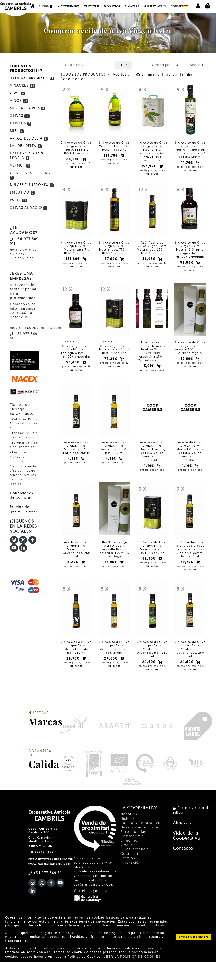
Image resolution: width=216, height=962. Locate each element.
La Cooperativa (68, 6)
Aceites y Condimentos (32, 78)
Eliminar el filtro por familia (164, 74)
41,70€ (187, 163)
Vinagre (127, 845)
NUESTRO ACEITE (155, 6)
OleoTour (91, 6)
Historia (127, 819)
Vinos (19, 101)
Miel (17, 131)
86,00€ (73, 159)
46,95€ (149, 259)
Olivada (20, 123)
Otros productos (135, 849)
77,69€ (187, 359)
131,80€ (73, 259)
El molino (129, 841)
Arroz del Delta (29, 138)
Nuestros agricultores (140, 827)
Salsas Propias (27, 108)
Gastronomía (132, 836)
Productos (111, 6)
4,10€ (149, 466)
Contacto (178, 6)
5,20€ (73, 562)
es (184, 6)
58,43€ (73, 362)
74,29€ (111, 359)
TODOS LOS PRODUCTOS (83, 74)
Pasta (18, 200)
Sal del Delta (26, 146)
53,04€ (187, 262)
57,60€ (111, 259)
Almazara (131, 6)
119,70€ (111, 155)
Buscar (123, 65)
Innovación (130, 862)
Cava (17, 93)
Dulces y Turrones (32, 185)
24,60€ (111, 658)
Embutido (22, 192)
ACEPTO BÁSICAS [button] (193, 937)
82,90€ (149, 558)
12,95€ (111, 562)
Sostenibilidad (133, 832)
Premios (127, 858)
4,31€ (73, 459)
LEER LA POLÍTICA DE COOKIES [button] (132, 956)
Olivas (20, 116)
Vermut (20, 165)
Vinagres (22, 85)
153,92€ (149, 166)
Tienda (45, 6)
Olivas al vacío (28, 208)
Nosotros (128, 814)
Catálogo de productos (142, 823)
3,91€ (149, 366)
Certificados (131, 854)
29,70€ (187, 562)
